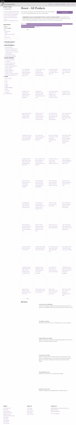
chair (26, 116)
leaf (39, 136)
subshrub (64, 142)
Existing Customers (54, 409)
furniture (29, 113)
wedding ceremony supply (9, 34)
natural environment (39, 73)
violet (55, 92)
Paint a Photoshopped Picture (11, 65)
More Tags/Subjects (8, 93)
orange (56, 114)
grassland (37, 164)
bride (29, 70)
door (26, 205)
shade (28, 116)
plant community (65, 114)
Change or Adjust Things (10, 62)
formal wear (54, 183)
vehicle (52, 226)
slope (70, 227)
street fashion (54, 182)
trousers (23, 92)
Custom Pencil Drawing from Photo (11, 14)
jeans (66, 180)
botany (23, 139)
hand (63, 94)
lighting (39, 186)
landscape (37, 207)
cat (6, 80)
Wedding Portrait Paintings (11, 56)
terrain (36, 119)
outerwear (51, 202)
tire (52, 224)
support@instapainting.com (63, 408)
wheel (50, 224)
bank (39, 119)
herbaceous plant (65, 141)
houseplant (24, 117)
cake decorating (52, 116)
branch (36, 139)
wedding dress (27, 69)
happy (29, 72)
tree (43, 75)
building (23, 114)
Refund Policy (29, 412)
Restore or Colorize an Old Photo (12, 73)
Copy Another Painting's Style (11, 75)
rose (5, 35)
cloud (43, 69)
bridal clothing (25, 72)
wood (23, 116)
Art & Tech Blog (30, 414)
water (41, 113)
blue (55, 268)
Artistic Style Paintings (10, 59)
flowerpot (56, 91)
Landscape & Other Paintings (8, 415)
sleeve (50, 114)
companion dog (53, 249)
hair (26, 91)
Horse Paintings (6, 420)
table (28, 180)
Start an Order (65, 12)
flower (23, 70)
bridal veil (26, 160)
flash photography (25, 73)
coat (23, 273)
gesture (23, 75)
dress (26, 75)
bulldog (23, 290)
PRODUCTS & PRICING (60, 4)
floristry (6, 32)
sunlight (70, 249)
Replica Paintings (9, 72)
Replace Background (10, 70)
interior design (25, 183)
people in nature (68, 182)
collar (53, 72)
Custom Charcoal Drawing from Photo (11, 11)
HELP (68, 4)
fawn (52, 73)
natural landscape (38, 75)
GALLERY (51, 4)
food (50, 113)
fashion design (54, 185)
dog (6, 83)
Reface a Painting (9, 67)
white (63, 70)
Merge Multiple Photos (10, 64)
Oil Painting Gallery (7, 408)
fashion (52, 113)
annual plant (64, 139)
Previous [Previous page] (24, 29)
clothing (63, 69)
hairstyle (66, 94)
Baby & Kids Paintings (7, 412)
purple (50, 92)
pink (56, 116)
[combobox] (11, 39)
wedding (7, 92)
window (25, 113)
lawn (42, 208)
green (63, 117)
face (23, 69)
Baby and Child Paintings (10, 54)
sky (36, 69)
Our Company (29, 408)
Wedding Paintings (6, 414)
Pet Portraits (5, 409)
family (7, 84)
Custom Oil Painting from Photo (10, 15)
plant (41, 69)
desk (29, 182)
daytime (55, 226)
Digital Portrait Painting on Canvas (11, 20)
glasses (50, 135)
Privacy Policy (30, 409)
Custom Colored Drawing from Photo (11, 12)
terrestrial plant (54, 97)
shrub (68, 139)
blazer (50, 185)
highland (63, 229)
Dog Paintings (6, 417)
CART (73, 4)
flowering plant (7, 31)
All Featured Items (9, 43)
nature (41, 72)
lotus (50, 268)
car (56, 224)
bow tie (52, 292)
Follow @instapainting (55, 413)
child (7, 81)
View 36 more (7, 37)
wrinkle (25, 293)
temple (50, 138)
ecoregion (37, 70)
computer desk (25, 185)
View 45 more (37, 27)
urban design (24, 207)
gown (28, 273)
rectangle (50, 94)
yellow (63, 185)
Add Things (8, 61)
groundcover (67, 136)
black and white (9, 78)
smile (26, 70)
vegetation (37, 116)
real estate (7, 90)
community (26, 249)
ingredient (51, 117)
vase (27, 182)
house (7, 89)
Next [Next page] (28, 29)
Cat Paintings (5, 418)
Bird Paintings (6, 421)
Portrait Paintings (9, 47)
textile (66, 72)
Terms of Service (30, 411)
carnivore (56, 72)
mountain (68, 224)
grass (50, 73)
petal (5, 29)
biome (42, 227)
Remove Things (9, 69)
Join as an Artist (6, 423)
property (27, 204)
